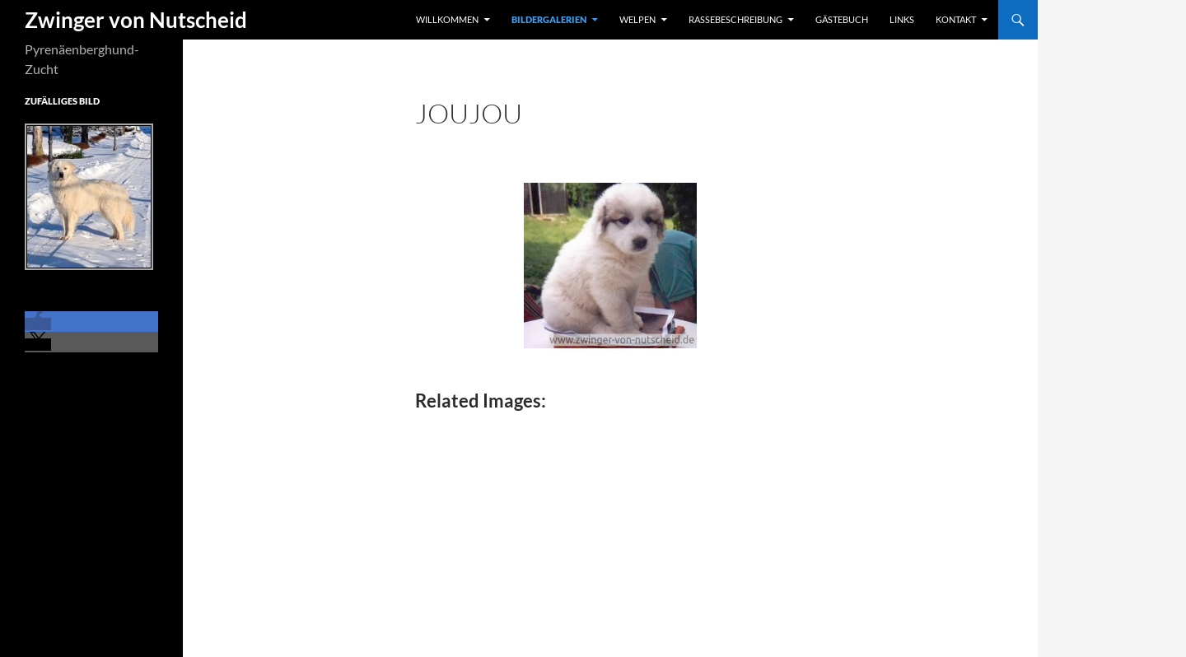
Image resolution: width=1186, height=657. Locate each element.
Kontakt (956, 19)
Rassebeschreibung (735, 19)
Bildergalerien (548, 19)
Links (902, 19)
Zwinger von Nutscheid (136, 20)
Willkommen (447, 19)
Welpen (637, 19)
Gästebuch (841, 19)
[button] (38, 324)
